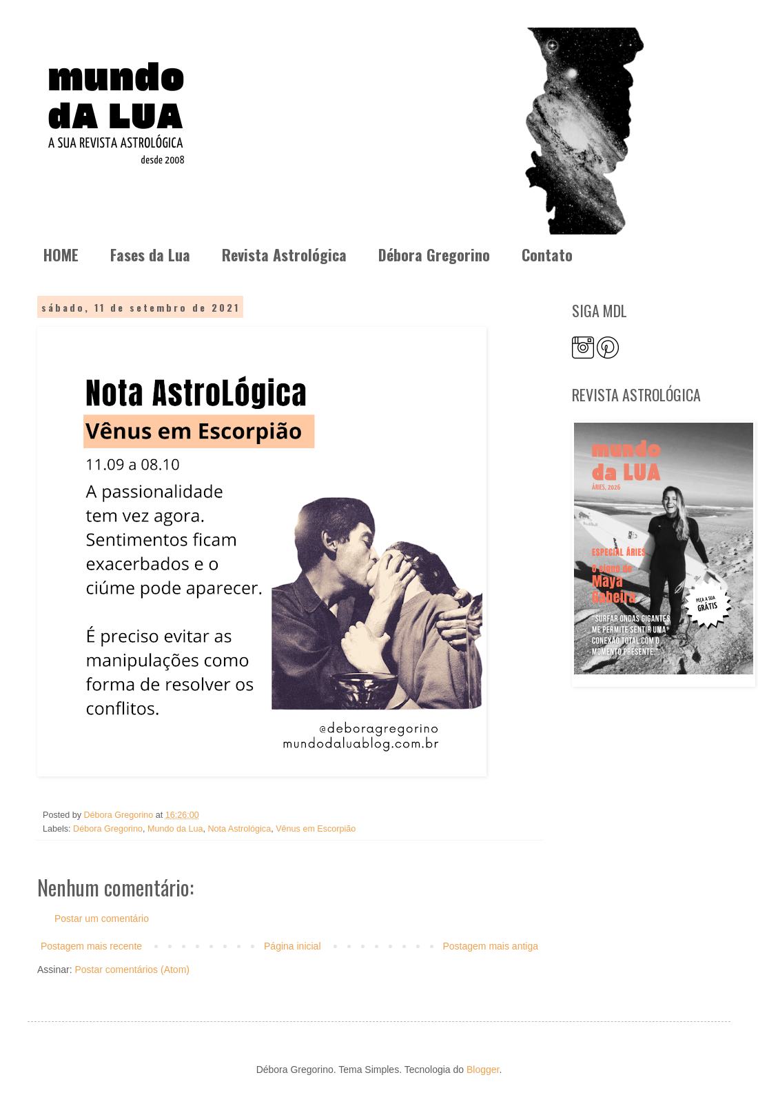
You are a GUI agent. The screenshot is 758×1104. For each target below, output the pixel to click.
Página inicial (292, 946)
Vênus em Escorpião (316, 829)
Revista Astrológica (284, 254)
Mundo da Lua (175, 829)
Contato (547, 254)
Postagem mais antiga (490, 946)
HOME (61, 254)
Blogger (483, 1069)
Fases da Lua (150, 254)
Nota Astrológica (239, 829)
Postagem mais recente (91, 946)
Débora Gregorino (434, 254)
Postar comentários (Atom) (132, 969)
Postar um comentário (101, 918)
